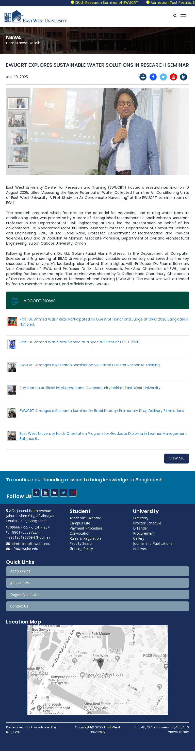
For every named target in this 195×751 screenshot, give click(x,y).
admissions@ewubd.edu (28, 543)
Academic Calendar (85, 518)
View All (176, 458)
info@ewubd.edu (22, 548)
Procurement (144, 533)
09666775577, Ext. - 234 (28, 527)
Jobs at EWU (20, 582)
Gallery (138, 538)
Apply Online (20, 571)
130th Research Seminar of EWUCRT (112, 2)
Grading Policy (81, 548)
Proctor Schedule (147, 523)
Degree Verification (26, 594)
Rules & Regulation (85, 538)
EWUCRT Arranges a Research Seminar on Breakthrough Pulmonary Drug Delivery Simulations (102, 410)
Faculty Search (81, 543)
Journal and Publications (152, 543)
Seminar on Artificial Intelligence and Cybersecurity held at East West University (90, 387)
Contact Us (19, 606)
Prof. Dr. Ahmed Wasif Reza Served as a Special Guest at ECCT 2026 (79, 342)
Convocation (80, 533)
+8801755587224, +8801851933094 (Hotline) (28, 535)
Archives (140, 548)
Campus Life (80, 523)
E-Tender (140, 528)
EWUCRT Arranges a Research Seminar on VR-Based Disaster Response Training (90, 364)
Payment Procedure (86, 528)
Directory (140, 518)
